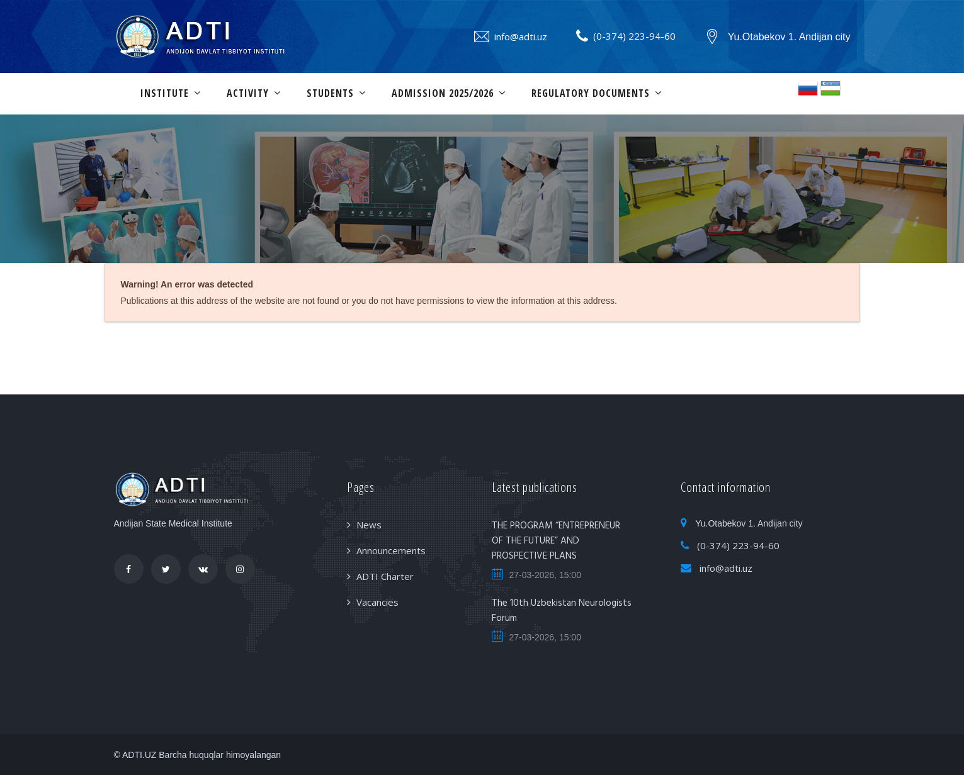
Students (330, 93)
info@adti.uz (520, 36)
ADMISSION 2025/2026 (443, 93)
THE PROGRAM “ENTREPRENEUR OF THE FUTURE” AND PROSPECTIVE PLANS (556, 541)
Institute (164, 93)
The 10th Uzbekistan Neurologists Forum (562, 611)
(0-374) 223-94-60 (634, 36)
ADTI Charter (385, 576)
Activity (248, 93)
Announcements (391, 550)
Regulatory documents (590, 93)
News (369, 524)
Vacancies (377, 602)
